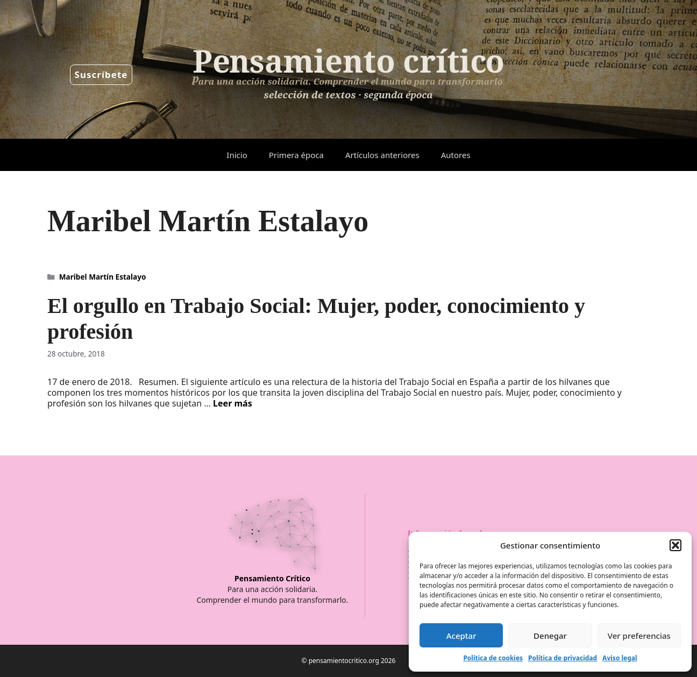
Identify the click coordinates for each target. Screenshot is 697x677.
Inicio (236, 154)
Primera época (296, 154)
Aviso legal (619, 657)
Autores (456, 154)
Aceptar (461, 635)
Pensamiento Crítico (272, 578)
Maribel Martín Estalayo (102, 277)
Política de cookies (493, 657)
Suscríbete (101, 74)
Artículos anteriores (382, 154)
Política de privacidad (562, 657)
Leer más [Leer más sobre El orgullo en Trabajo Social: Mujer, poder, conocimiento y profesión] (232, 403)
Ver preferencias (639, 635)
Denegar (550, 635)
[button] (675, 545)
